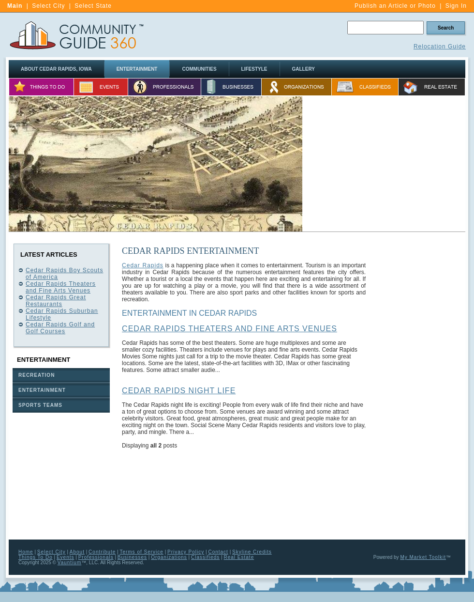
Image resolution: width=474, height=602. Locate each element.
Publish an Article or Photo (395, 5)
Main (14, 5)
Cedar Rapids (142, 265)
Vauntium (70, 562)
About (77, 552)
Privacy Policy (185, 552)
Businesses (132, 557)
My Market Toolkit (423, 557)
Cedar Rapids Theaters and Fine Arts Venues (61, 287)
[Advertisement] (384, 164)
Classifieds (205, 557)
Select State (93, 5)
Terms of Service (141, 552)
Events (65, 557)
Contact (218, 552)
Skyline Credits (252, 552)
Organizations (169, 557)
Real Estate (239, 557)
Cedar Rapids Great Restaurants (56, 301)
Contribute (102, 552)
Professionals (96, 557)
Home (25, 552)
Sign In (456, 5)
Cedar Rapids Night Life (179, 390)
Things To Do (35, 557)
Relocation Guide (440, 46)
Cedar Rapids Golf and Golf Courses (60, 328)
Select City (48, 5)
